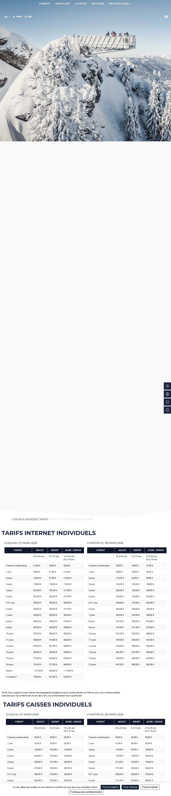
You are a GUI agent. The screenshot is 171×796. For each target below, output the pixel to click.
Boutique (98, 3)
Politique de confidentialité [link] (86, 792)
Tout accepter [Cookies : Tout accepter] (110, 787)
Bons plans (62, 3)
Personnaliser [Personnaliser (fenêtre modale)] (150, 787)
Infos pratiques (120, 3)
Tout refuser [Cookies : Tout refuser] (130, 787)
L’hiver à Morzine (25, 519)
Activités (81, 3)
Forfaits (44, 3)
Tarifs (43, 519)
